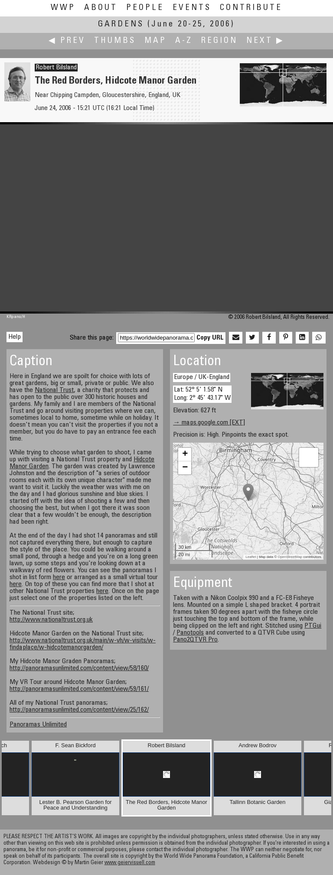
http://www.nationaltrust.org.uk (51, 619)
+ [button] (185, 454)
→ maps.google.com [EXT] (209, 422)
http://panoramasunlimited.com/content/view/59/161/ (79, 689)
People (145, 8)
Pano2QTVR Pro (195, 639)
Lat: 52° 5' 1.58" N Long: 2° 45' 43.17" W (202, 394)
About (101, 8)
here (59, 577)
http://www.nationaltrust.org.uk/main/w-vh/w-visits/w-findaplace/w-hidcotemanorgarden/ (83, 644)
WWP (63, 8)
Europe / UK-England (201, 377)
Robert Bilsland (56, 67)
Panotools (190, 632)
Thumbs (115, 41)
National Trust (54, 390)
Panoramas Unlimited (38, 724)
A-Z (184, 41)
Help (14, 337)
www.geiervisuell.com (129, 863)
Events (192, 8)
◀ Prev (67, 41)
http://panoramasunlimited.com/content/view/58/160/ (79, 668)
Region (219, 41)
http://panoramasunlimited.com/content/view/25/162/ (79, 709)
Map (155, 41)
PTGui (312, 625)
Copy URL (210, 337)
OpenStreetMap (290, 557)
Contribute (251, 8)
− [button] (185, 467)
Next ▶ (265, 41)
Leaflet (250, 557)
